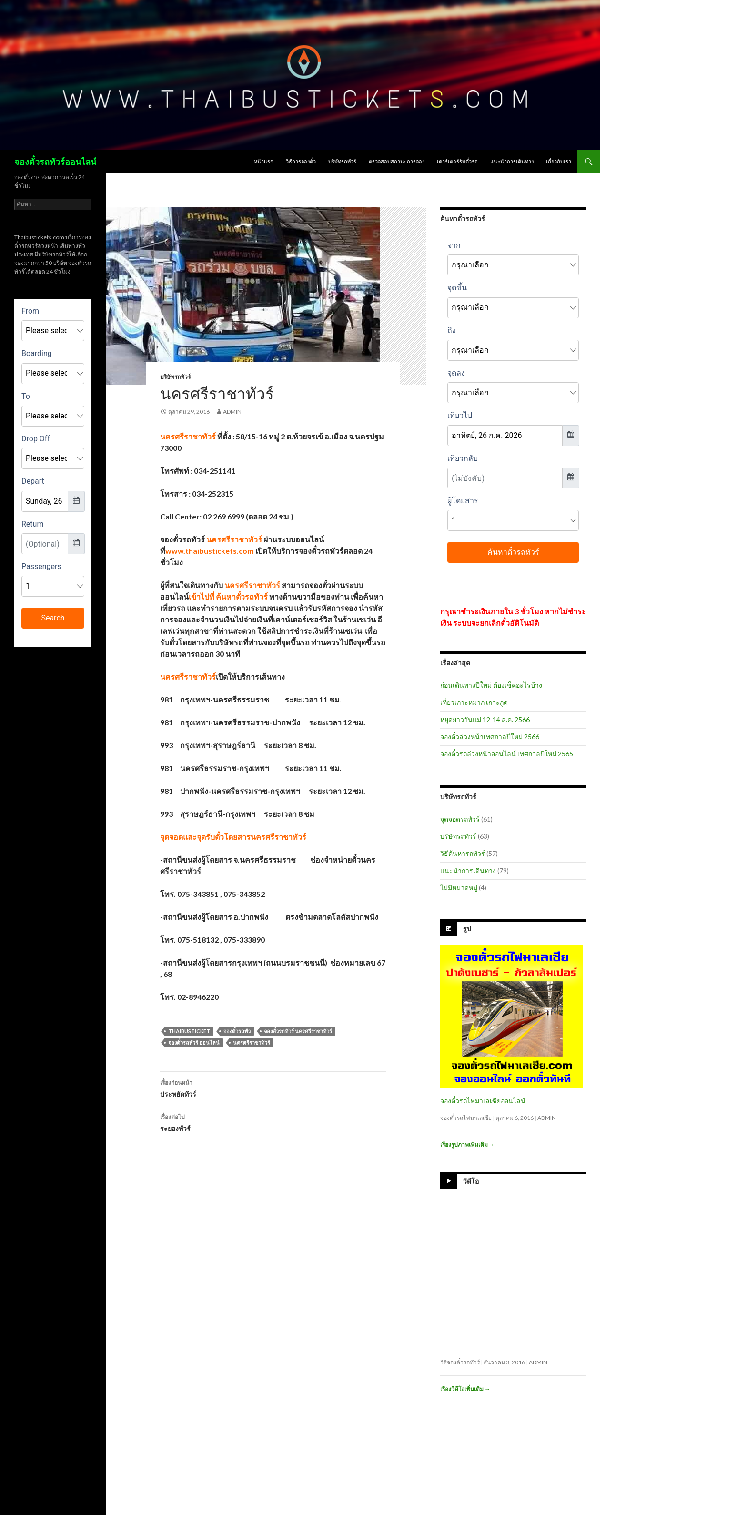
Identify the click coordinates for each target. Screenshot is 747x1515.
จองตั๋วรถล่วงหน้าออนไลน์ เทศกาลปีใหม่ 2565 (506, 754)
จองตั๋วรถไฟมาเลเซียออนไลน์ (482, 1101)
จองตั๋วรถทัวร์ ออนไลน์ (194, 1042)
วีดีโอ (471, 1181)
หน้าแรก (263, 161)
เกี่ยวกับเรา (558, 161)
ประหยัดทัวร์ (273, 1087)
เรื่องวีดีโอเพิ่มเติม (465, 1389)
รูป (467, 929)
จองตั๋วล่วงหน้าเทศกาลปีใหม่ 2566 (489, 736)
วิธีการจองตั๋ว (301, 161)
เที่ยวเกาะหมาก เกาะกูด (474, 702)
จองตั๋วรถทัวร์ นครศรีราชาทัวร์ (298, 1031)
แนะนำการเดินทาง (512, 161)
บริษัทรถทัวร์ (342, 161)
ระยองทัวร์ (273, 1121)
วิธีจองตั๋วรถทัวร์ (460, 1362)
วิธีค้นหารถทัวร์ (462, 853)
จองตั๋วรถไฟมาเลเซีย (466, 1117)
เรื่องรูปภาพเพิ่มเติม (467, 1144)
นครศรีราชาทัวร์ (251, 1042)
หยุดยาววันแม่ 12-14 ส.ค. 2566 (485, 719)
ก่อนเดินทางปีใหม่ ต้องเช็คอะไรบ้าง (491, 685)
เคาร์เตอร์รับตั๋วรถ (457, 161)
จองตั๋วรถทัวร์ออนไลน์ (55, 161)
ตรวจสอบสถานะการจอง (396, 161)
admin (232, 411)
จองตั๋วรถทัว (237, 1031)
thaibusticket (189, 1031)
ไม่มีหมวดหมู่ (458, 888)
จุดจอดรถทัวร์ (460, 819)
